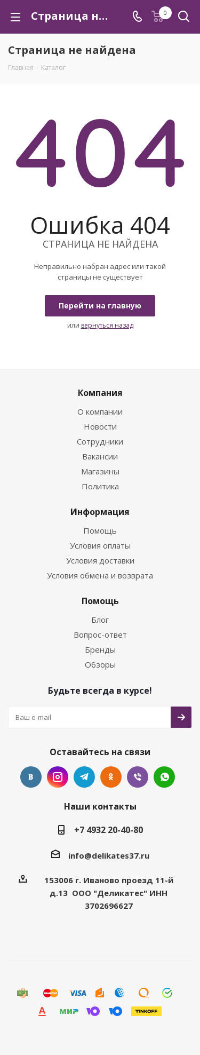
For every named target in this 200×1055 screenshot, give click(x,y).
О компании (100, 411)
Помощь (100, 530)
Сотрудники (100, 441)
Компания (100, 393)
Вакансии (100, 456)
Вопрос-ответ (100, 634)
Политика (100, 486)
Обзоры (100, 664)
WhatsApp (164, 777)
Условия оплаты (100, 545)
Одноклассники (111, 777)
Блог (100, 619)
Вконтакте (31, 777)
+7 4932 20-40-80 (108, 830)
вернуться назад (107, 325)
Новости (100, 426)
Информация (100, 512)
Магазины (100, 471)
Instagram (57, 777)
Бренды (100, 649)
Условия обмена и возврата (100, 575)
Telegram (84, 777)
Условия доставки (100, 560)
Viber (137, 777)
